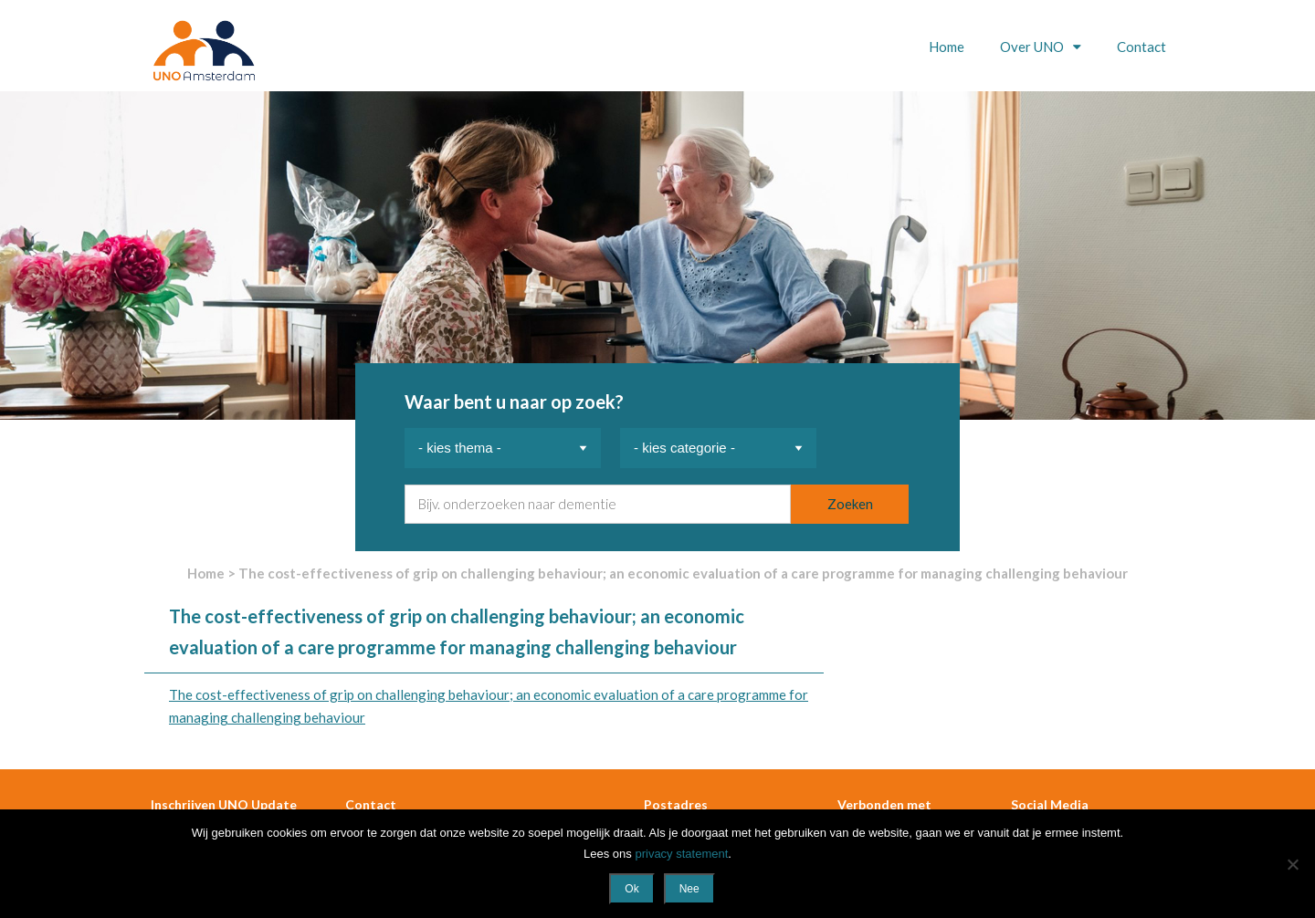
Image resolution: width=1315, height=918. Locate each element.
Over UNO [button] (1033, 46)
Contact (1141, 46)
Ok (631, 888)
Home (946, 46)
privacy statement (681, 854)
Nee (689, 888)
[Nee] (1292, 864)
